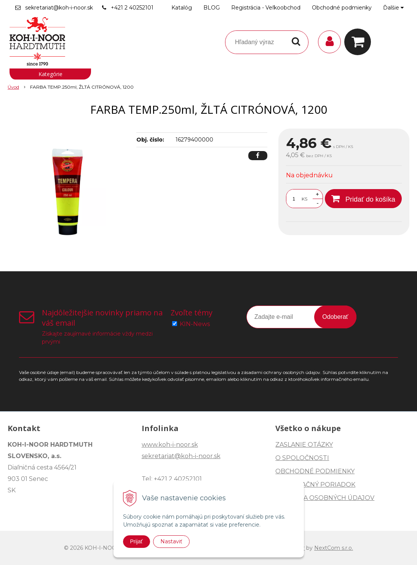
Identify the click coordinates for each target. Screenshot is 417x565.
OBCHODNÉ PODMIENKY (315, 471)
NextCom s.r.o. (333, 547)
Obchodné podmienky (342, 7)
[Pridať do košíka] (363, 198)
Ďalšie (393, 7)
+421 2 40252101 (132, 7)
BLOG (211, 7)
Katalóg (181, 7)
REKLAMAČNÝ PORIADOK (315, 484)
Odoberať (335, 317)
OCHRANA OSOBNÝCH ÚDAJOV (324, 497)
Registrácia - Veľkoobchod (265, 7)
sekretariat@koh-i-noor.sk (59, 7)
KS (304, 199)
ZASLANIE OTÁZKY (304, 444)
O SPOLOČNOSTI (302, 458)
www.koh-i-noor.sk (170, 444)
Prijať (136, 541)
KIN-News (195, 324)
